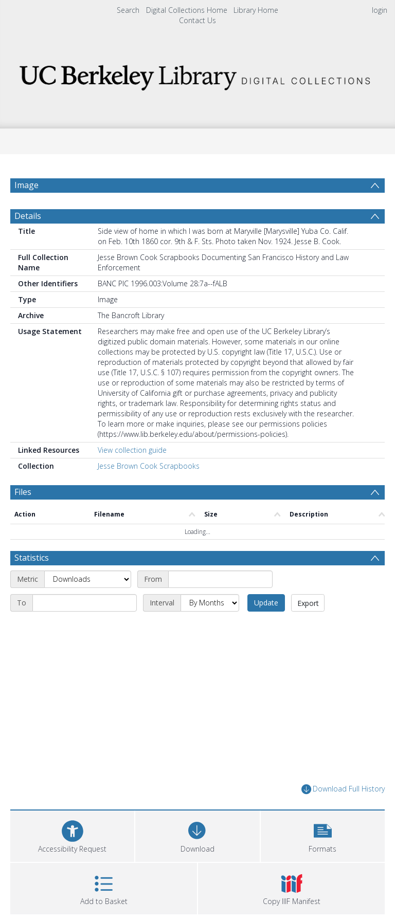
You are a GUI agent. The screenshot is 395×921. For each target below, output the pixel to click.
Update (266, 602)
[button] (323, 835)
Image (26, 185)
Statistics (31, 557)
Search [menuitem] (128, 10)
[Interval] (210, 603)
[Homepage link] (197, 75)
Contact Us (197, 20)
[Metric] (87, 579)
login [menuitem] (379, 10)
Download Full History (343, 789)
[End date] (84, 603)
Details (27, 216)
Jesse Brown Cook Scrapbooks (149, 466)
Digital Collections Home (186, 10)
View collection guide (132, 450)
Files (22, 492)
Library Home (256, 10)
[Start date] (220, 579)
